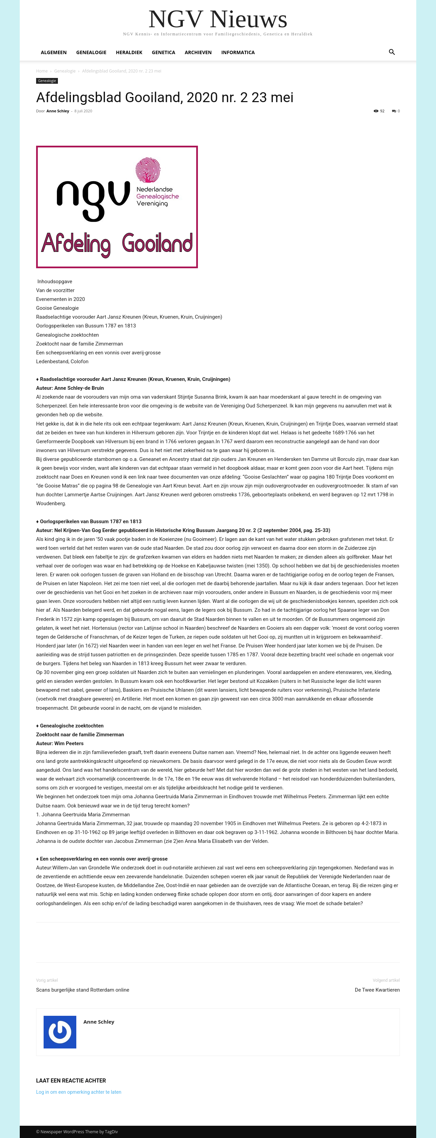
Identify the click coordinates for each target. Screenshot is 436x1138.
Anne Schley (58, 110)
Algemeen (54, 52)
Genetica (163, 52)
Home (42, 71)
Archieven (198, 52)
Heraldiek (129, 52)
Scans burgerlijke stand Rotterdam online (82, 990)
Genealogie (91, 52)
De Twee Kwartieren (377, 990)
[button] (392, 53)
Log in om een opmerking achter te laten (78, 1092)
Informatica (238, 52)
